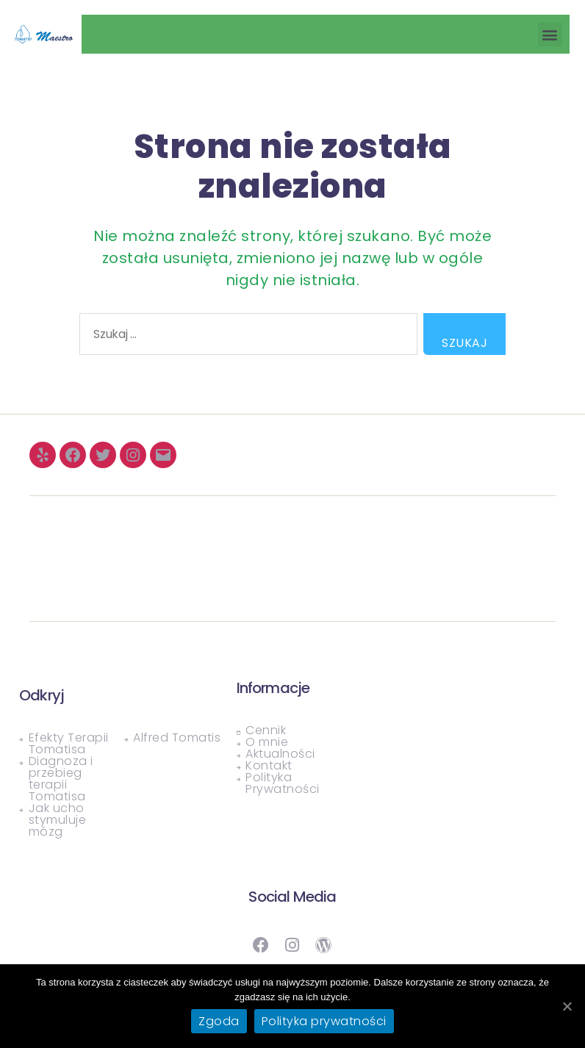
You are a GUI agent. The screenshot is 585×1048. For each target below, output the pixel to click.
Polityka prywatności (324, 1021)
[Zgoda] (566, 1006)
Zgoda (219, 1021)
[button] (550, 34)
